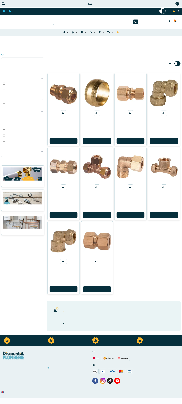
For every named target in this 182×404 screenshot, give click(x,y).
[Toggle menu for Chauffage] (85, 32)
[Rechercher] (135, 21)
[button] (176, 21)
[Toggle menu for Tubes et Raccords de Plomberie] (67, 32)
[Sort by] (170, 63)
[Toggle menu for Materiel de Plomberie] (76, 32)
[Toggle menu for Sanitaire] (94, 32)
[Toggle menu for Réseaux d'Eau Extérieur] (103, 32)
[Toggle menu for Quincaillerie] (112, 32)
